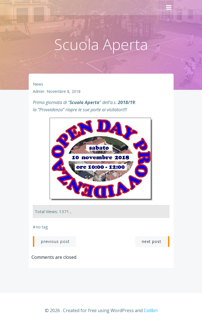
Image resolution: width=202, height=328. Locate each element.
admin (38, 91)
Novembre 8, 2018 (64, 91)
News (38, 84)
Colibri (150, 310)
